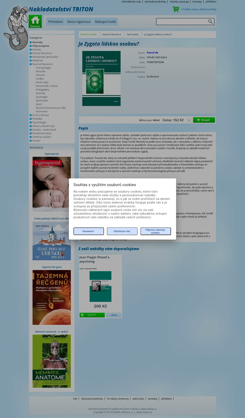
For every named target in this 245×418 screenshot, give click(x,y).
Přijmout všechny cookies (155, 231)
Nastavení (88, 231)
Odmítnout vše (122, 231)
